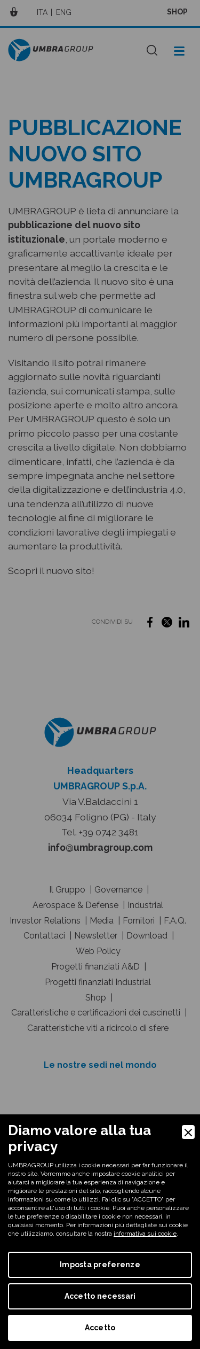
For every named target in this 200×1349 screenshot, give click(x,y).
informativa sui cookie (145, 1233)
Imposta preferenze (100, 1264)
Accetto (100, 1327)
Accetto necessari (100, 1296)
